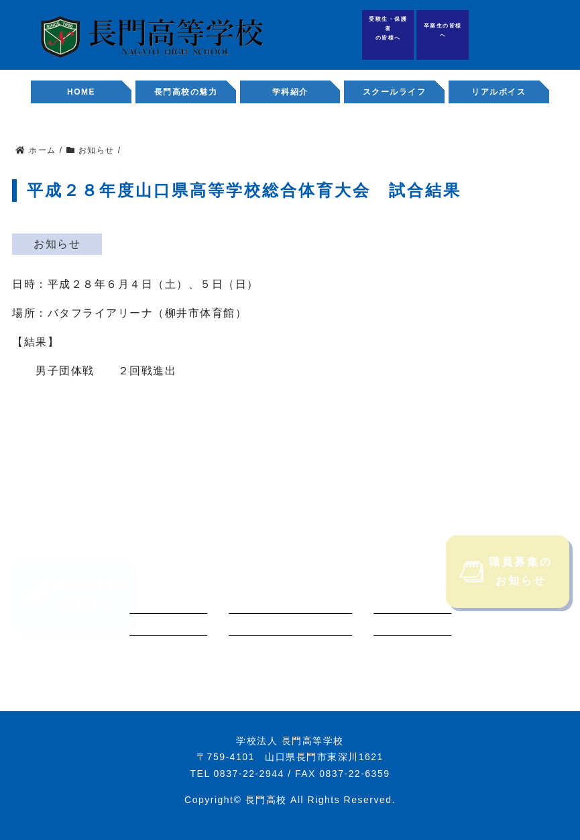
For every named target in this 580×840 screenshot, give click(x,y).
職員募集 (553, 34)
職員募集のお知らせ (506, 587)
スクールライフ (394, 92)
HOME (81, 92)
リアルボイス (498, 92)
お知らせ (57, 244)
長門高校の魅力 (186, 92)
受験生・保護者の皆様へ (388, 28)
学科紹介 (290, 92)
